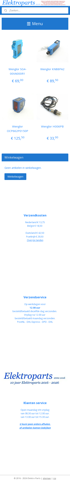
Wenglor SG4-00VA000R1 (18, 71)
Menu (35, 23)
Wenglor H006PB (52, 126)
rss (54, 478)
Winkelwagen (15, 176)
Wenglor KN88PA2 (52, 69)
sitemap (47, 478)
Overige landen (35, 240)
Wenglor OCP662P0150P (17, 129)
